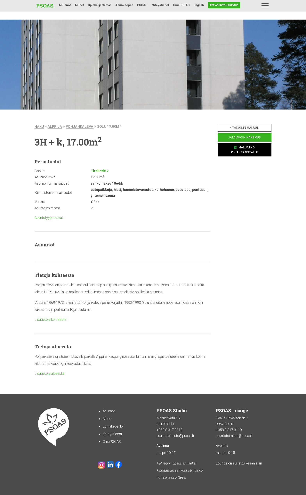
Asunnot (65, 5)
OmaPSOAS (181, 5)
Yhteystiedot (160, 5)
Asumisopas (124, 5)
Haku (254, 5)
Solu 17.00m (109, 126)
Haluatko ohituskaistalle (244, 150)
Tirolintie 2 (100, 171)
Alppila (55, 126)
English (199, 5)
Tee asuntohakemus (224, 5)
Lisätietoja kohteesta (50, 319)
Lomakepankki (113, 426)
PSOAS (142, 5)
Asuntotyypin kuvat (49, 218)
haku (39, 126)
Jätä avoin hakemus (244, 137)
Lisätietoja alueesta (49, 373)
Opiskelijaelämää (99, 5)
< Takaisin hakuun (244, 127)
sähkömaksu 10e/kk (107, 183)
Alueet (79, 5)
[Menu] (265, 5)
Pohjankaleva (79, 126)
